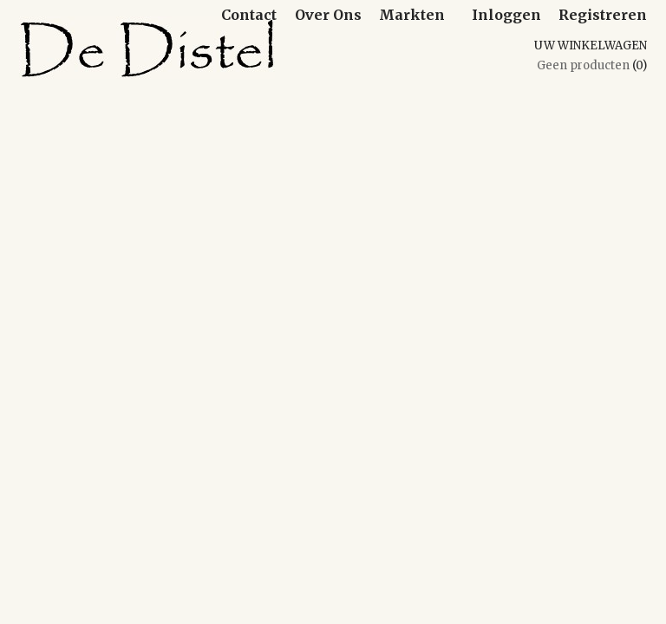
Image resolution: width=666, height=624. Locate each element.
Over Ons (328, 14)
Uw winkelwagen (590, 45)
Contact (249, 14)
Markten (412, 14)
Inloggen (506, 14)
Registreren (602, 14)
